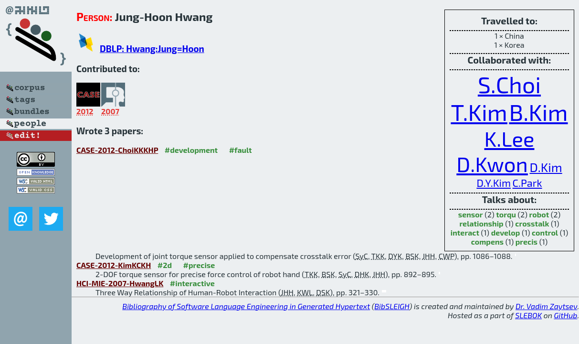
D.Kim (545, 167)
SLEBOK (528, 315)
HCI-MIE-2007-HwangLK (119, 283)
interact (465, 232)
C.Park (527, 182)
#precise (199, 264)
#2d (165, 264)
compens (487, 241)
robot (539, 214)
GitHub (566, 315)
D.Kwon (492, 163)
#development (191, 149)
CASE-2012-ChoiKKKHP (117, 149)
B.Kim (538, 112)
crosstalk (532, 223)
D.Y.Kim (493, 182)
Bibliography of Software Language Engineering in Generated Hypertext (246, 306)
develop (505, 232)
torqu (506, 214)
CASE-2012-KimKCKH (113, 264)
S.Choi (509, 84)
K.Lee (509, 138)
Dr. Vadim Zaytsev (546, 306)
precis (526, 241)
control (545, 232)
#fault (240, 149)
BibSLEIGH (391, 306)
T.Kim (479, 112)
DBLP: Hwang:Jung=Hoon (152, 48)
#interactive (192, 283)
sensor (470, 214)
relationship (481, 223)
